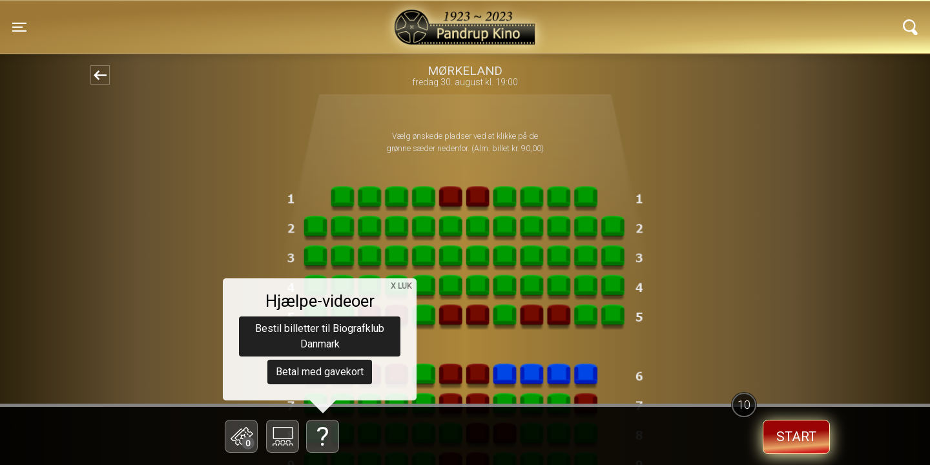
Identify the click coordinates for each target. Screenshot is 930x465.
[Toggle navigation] (19, 27)
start (796, 436)
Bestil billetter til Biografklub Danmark (319, 336)
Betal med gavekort (320, 372)
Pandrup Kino (227, 18)
